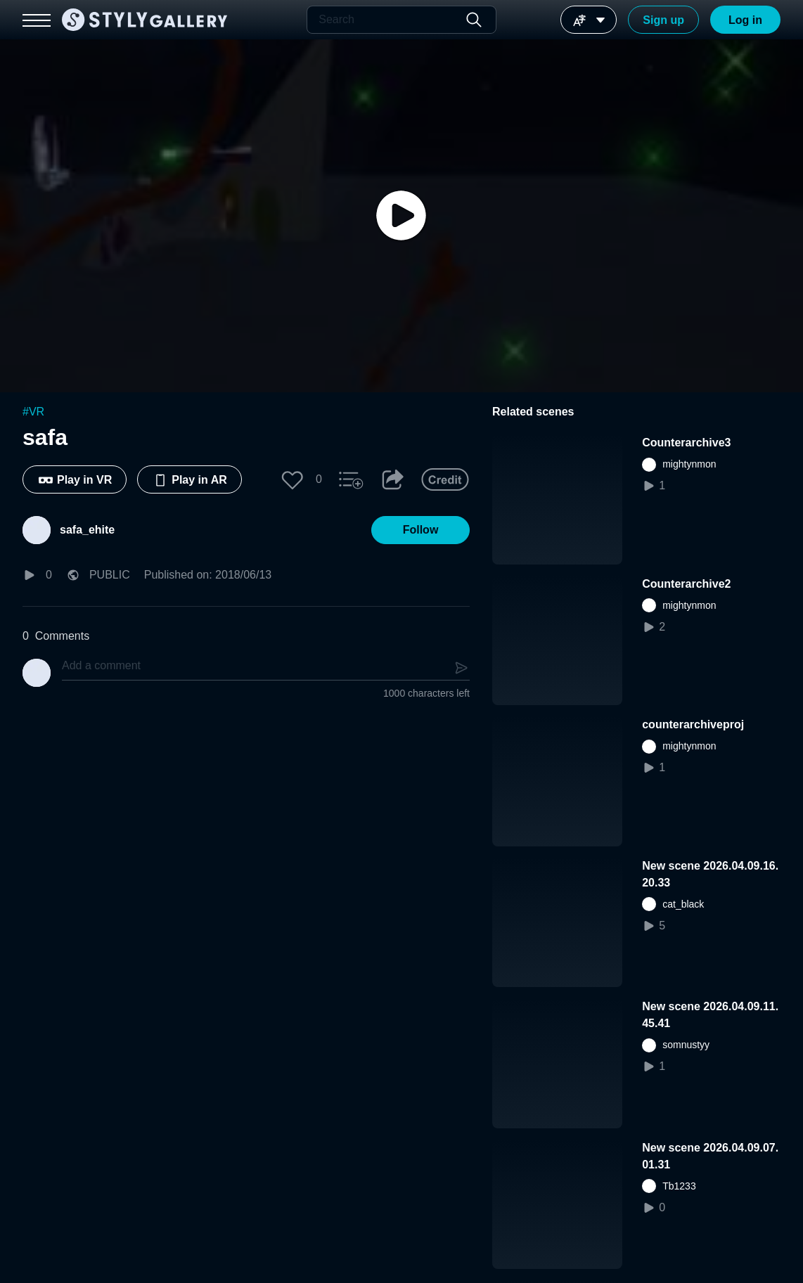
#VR (33, 412)
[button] (292, 479)
